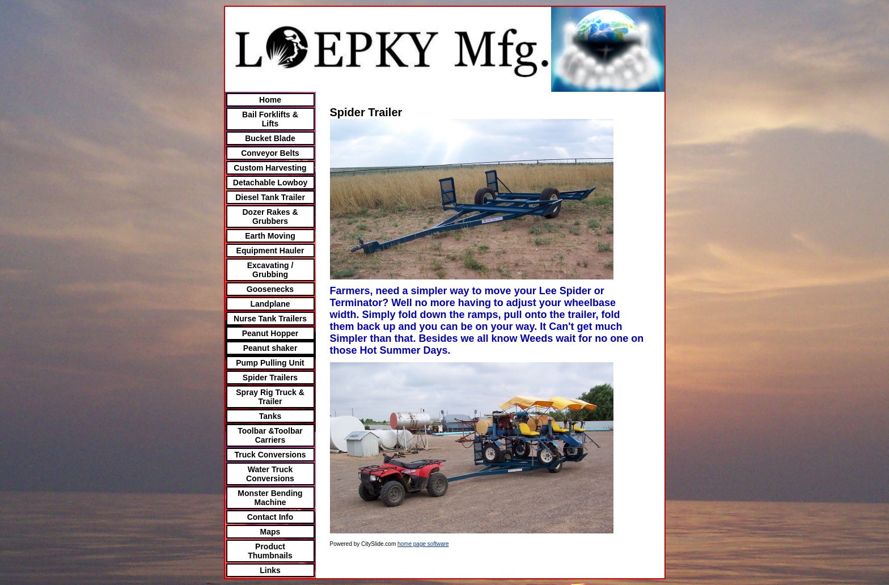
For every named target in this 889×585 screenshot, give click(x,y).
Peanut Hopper (270, 333)
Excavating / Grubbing (270, 270)
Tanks (270, 416)
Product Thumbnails (270, 551)
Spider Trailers (270, 377)
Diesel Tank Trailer (270, 197)
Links (270, 570)
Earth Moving (270, 235)
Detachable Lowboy (270, 182)
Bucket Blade (270, 138)
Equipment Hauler (270, 250)
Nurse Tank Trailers (270, 318)
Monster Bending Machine (270, 498)
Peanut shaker (270, 348)
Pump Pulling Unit (270, 362)
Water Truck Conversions (270, 474)
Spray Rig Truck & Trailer (270, 397)
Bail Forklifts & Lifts (270, 119)
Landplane (270, 303)
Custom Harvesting (270, 167)
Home (270, 99)
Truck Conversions (270, 454)
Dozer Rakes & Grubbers (270, 216)
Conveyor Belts (270, 153)
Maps (270, 531)
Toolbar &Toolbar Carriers (270, 435)
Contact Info (270, 517)
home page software (423, 544)
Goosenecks (270, 289)
